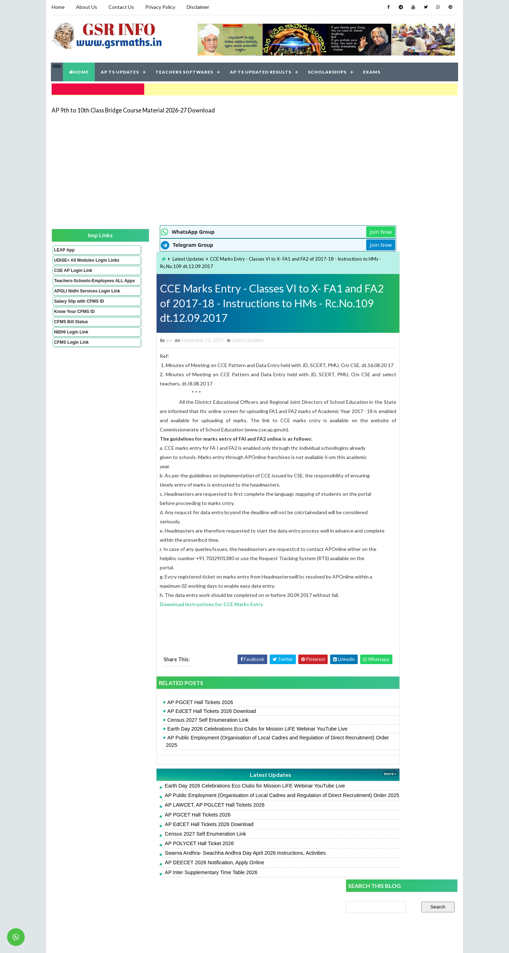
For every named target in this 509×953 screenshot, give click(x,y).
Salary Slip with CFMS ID (79, 314)
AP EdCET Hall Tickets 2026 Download (172, 739)
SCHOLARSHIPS (327, 70)
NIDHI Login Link (71, 344)
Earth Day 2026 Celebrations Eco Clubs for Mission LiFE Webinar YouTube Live (218, 757)
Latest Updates (148, 257)
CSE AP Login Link (73, 273)
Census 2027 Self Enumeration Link (168, 748)
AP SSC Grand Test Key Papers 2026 (387, 547)
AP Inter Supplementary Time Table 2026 (171, 907)
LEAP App (64, 247)
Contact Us (121, 7)
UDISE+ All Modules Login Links (74, 261)
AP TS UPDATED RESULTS (261, 70)
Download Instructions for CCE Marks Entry (172, 632)
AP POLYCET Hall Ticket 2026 (159, 878)
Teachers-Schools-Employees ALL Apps (75, 286)
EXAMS (372, 70)
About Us (86, 7)
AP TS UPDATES (120, 70)
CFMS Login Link (71, 355)
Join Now (321, 229)
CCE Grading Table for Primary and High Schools (399, 484)
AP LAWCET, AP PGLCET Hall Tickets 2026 (175, 840)
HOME (79, 70)
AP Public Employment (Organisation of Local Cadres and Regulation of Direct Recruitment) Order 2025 (231, 769)
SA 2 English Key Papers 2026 (379, 531)
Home (57, 7)
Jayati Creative (221, 940)
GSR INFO (117, 940)
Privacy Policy (160, 7)
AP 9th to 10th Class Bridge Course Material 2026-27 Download (133, 107)
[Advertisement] (254, 166)
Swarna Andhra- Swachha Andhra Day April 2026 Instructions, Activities (205, 888)
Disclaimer (197, 7)
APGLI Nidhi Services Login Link (75, 301)
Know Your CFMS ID (74, 324)
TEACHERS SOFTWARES (184, 70)
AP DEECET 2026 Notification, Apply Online (175, 897)
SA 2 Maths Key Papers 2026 (378, 500)
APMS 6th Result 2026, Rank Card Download (395, 516)
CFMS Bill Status (71, 334)
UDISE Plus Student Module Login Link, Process (399, 446)
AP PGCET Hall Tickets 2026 (161, 730)
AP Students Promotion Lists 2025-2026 (391, 430)
